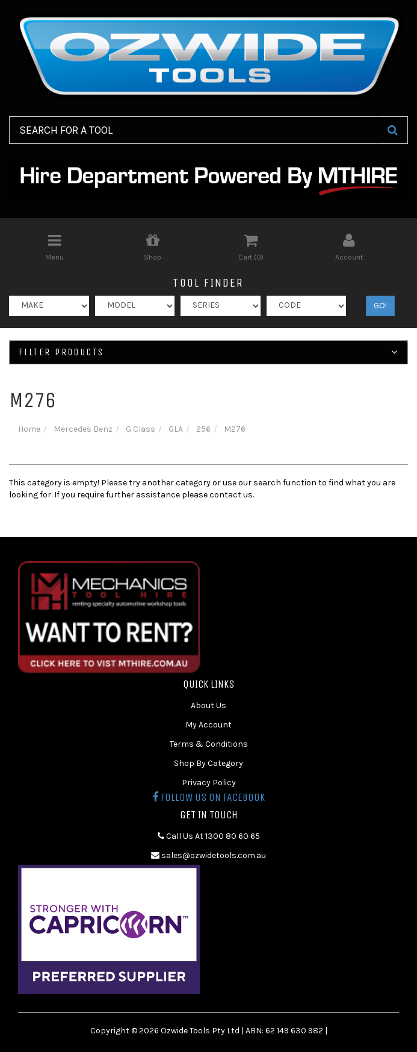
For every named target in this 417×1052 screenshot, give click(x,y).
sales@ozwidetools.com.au (208, 855)
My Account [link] (208, 725)
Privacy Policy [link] (209, 782)
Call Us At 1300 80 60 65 (209, 836)
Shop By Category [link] (208, 763)
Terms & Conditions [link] (209, 744)
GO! (380, 305)
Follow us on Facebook (208, 797)
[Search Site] (392, 130)
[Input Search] (193, 130)
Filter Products (208, 352)
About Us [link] (208, 705)
